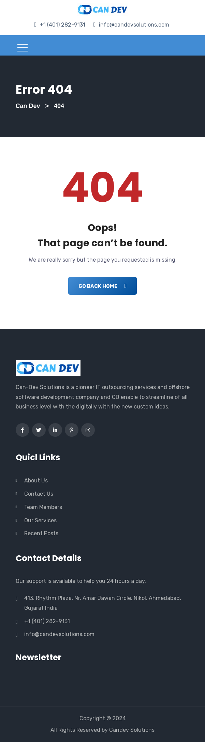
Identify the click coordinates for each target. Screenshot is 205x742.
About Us (36, 480)
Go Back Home (102, 286)
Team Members (43, 507)
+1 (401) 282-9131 (62, 24)
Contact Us (38, 494)
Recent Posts (41, 533)
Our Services (40, 520)
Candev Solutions (132, 730)
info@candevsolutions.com (134, 24)
